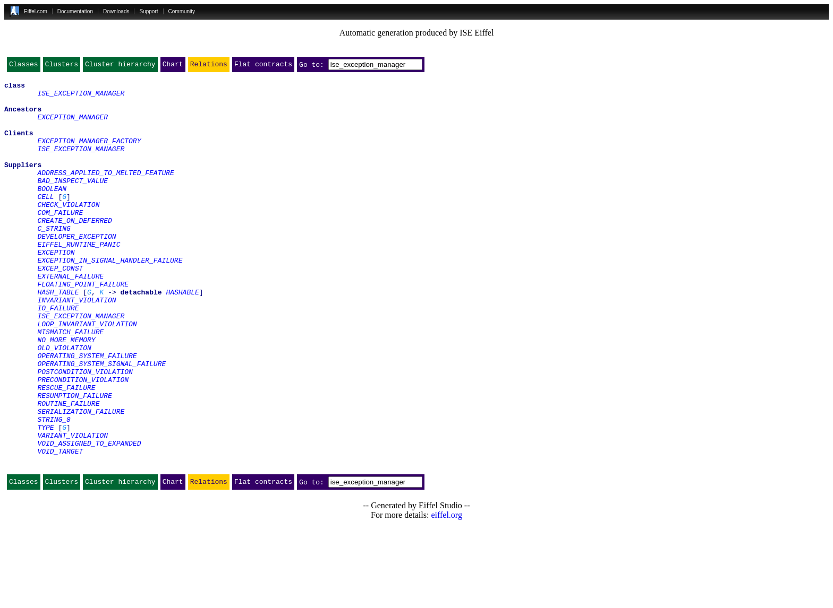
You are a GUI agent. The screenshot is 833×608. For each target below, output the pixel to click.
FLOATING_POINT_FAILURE (83, 327)
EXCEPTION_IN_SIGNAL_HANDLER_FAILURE (109, 298)
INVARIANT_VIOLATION (76, 346)
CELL (45, 222)
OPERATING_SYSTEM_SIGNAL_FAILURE (101, 422)
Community (182, 11)
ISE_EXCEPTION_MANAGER (80, 97)
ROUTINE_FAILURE (68, 470)
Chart (173, 66)
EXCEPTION (55, 288)
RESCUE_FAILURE (66, 451)
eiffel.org (446, 594)
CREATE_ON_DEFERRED (74, 250)
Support (148, 11)
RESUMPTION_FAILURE (74, 460)
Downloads (116, 11)
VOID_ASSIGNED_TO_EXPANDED (89, 518)
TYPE (45, 498)
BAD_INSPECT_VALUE (72, 202)
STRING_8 (53, 489)
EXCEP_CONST (60, 307)
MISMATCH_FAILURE (70, 384)
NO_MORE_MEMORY (66, 393)
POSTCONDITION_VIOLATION (84, 432)
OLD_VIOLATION (64, 403)
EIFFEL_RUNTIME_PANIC (78, 279)
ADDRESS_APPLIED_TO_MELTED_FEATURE (105, 193)
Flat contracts (263, 66)
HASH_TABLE (58, 336)
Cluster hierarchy (120, 66)
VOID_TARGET (60, 527)
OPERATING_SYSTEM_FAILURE (87, 413)
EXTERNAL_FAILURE (70, 317)
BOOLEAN (51, 212)
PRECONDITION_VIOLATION (83, 441)
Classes (23, 66)
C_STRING (53, 260)
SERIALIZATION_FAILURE (80, 479)
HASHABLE (182, 336)
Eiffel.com (35, 11)
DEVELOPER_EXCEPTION (76, 269)
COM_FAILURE (60, 241)
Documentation (75, 11)
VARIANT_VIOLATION (72, 508)
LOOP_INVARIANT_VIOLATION (87, 374)
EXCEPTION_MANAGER (72, 126)
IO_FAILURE (58, 355)
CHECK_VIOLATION (68, 231)
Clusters (61, 66)
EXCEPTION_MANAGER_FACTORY (89, 155)
